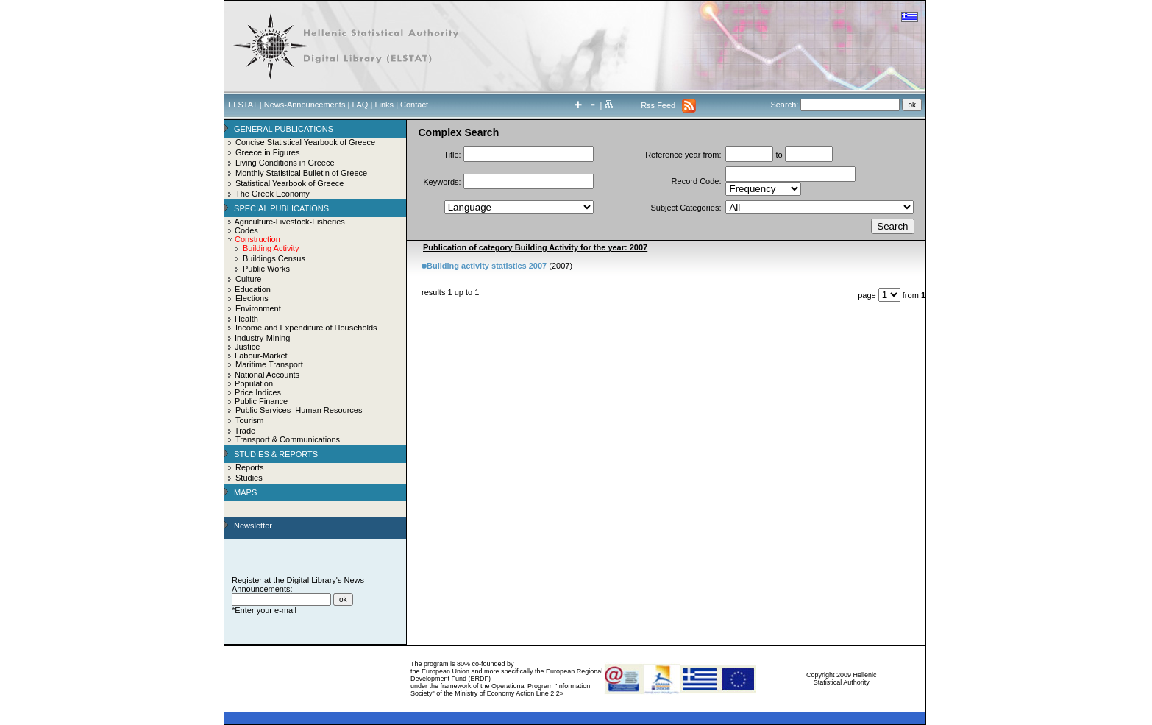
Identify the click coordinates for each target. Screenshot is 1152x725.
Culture (248, 279)
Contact (414, 104)
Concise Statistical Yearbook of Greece (305, 142)
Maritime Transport (269, 364)
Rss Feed (658, 105)
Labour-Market (261, 355)
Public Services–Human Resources (298, 410)
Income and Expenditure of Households (306, 327)
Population (254, 383)
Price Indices (258, 392)
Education (253, 289)
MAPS (245, 492)
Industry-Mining (262, 337)
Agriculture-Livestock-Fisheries (289, 221)
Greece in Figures (267, 152)
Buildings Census (274, 258)
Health (246, 318)
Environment (258, 308)
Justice (247, 346)
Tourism (249, 420)
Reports (249, 467)
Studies (249, 477)
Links (384, 104)
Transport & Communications (287, 439)
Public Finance (261, 401)
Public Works (266, 268)
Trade (245, 430)
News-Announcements (305, 104)
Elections (252, 298)
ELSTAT (242, 104)
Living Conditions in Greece (285, 162)
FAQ (360, 104)
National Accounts (267, 374)
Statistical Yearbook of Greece (289, 183)
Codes (246, 230)
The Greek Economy (272, 193)
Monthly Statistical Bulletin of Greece (301, 173)
